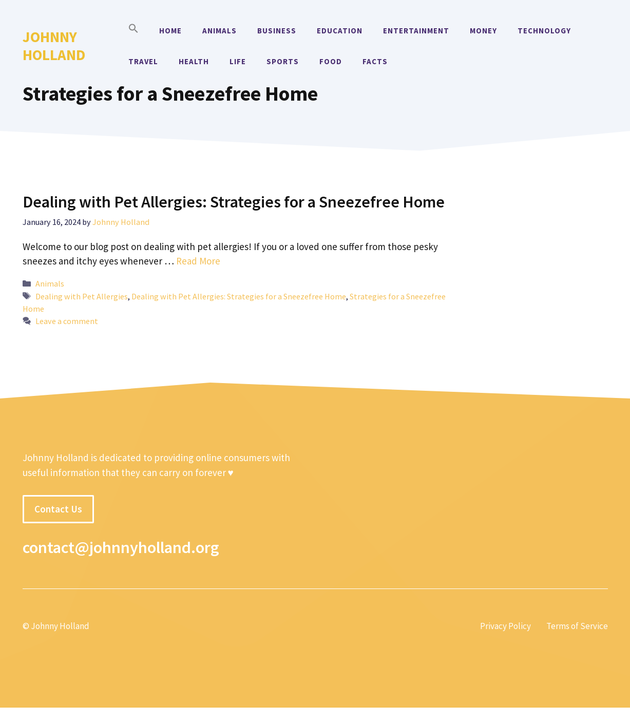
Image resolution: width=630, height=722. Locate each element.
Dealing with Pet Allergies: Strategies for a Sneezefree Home (234, 202)
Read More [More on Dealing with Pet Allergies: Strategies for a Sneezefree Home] (198, 261)
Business (276, 30)
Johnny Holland (54, 45)
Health (194, 61)
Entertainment (416, 30)
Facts (375, 61)
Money (483, 30)
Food (330, 61)
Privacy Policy (505, 626)
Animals (219, 30)
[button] (133, 30)
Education (339, 30)
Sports (282, 61)
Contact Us (58, 509)
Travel (143, 61)
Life (238, 61)
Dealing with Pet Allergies (81, 296)
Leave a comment (66, 321)
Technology (544, 30)
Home (170, 30)
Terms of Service (577, 626)
